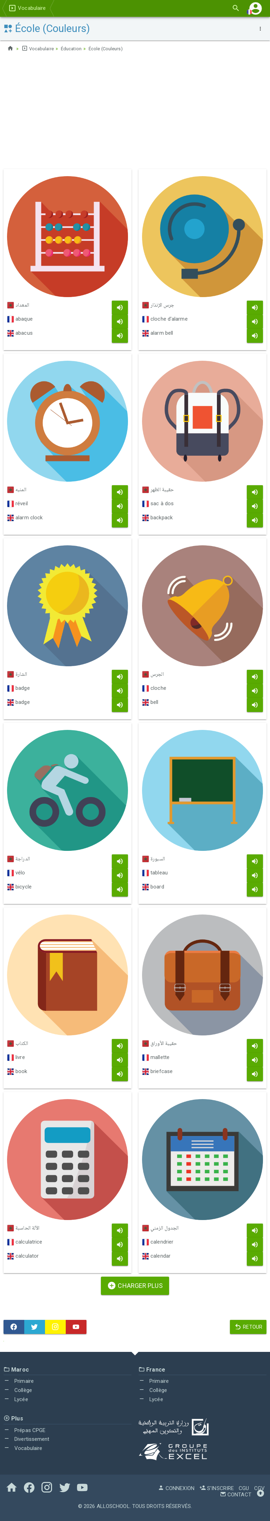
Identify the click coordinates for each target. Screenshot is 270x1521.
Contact (235, 1494)
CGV (259, 1488)
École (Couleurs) (110, 48)
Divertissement (27, 1439)
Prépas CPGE (24, 1430)
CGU (244, 1488)
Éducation (74, 48)
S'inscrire (216, 1488)
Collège (18, 1390)
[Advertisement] (135, 113)
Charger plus (134, 1285)
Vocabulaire (38, 48)
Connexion (176, 1488)
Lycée (16, 1399)
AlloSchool (113, 1506)
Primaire (19, 1381)
